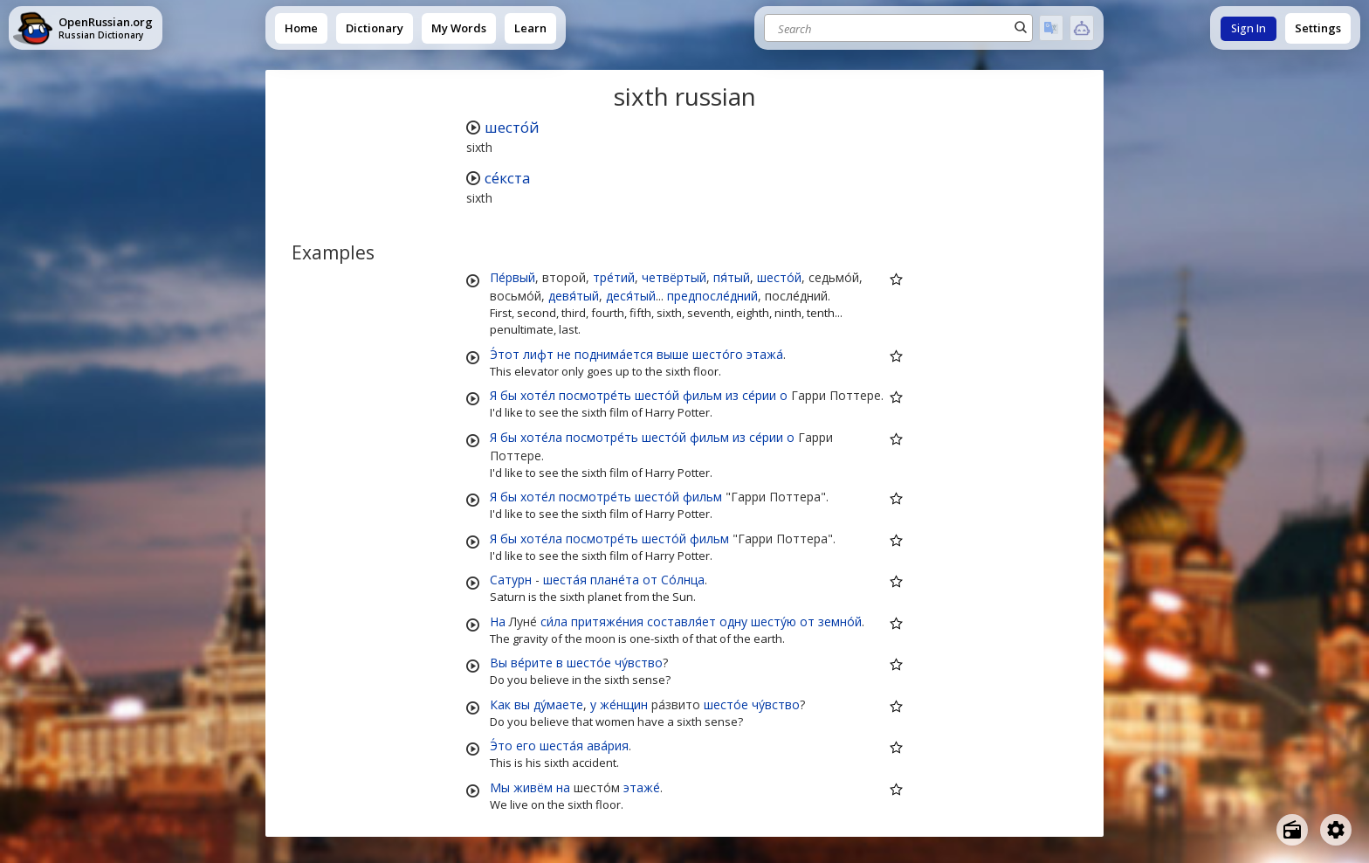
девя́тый (573, 295)
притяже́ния (607, 621)
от (650, 579)
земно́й (840, 621)
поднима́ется (613, 354)
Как (500, 704)
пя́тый (731, 277)
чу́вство (639, 662)
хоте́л (537, 395)
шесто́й (512, 127)
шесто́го (717, 354)
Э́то (501, 745)
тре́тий (614, 277)
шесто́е (589, 662)
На (498, 621)
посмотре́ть (595, 395)
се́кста (508, 178)
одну (733, 621)
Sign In (1248, 28)
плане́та (614, 579)
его (526, 745)
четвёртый (674, 277)
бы (508, 395)
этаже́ (641, 787)
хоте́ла (541, 437)
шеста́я (565, 579)
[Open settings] (1336, 830)
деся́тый (631, 295)
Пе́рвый (512, 277)
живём (533, 787)
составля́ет (681, 621)
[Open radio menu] (1292, 830)
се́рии (759, 395)
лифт (538, 354)
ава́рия (608, 745)
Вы (498, 662)
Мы (500, 787)
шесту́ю (773, 621)
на (563, 787)
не (564, 354)
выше (673, 354)
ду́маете (558, 704)
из (732, 395)
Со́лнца (683, 579)
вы (522, 704)
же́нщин (624, 704)
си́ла (554, 621)
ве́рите (532, 662)
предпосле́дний (712, 295)
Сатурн (511, 579)
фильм (702, 395)
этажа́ (764, 354)
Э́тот (504, 354)
